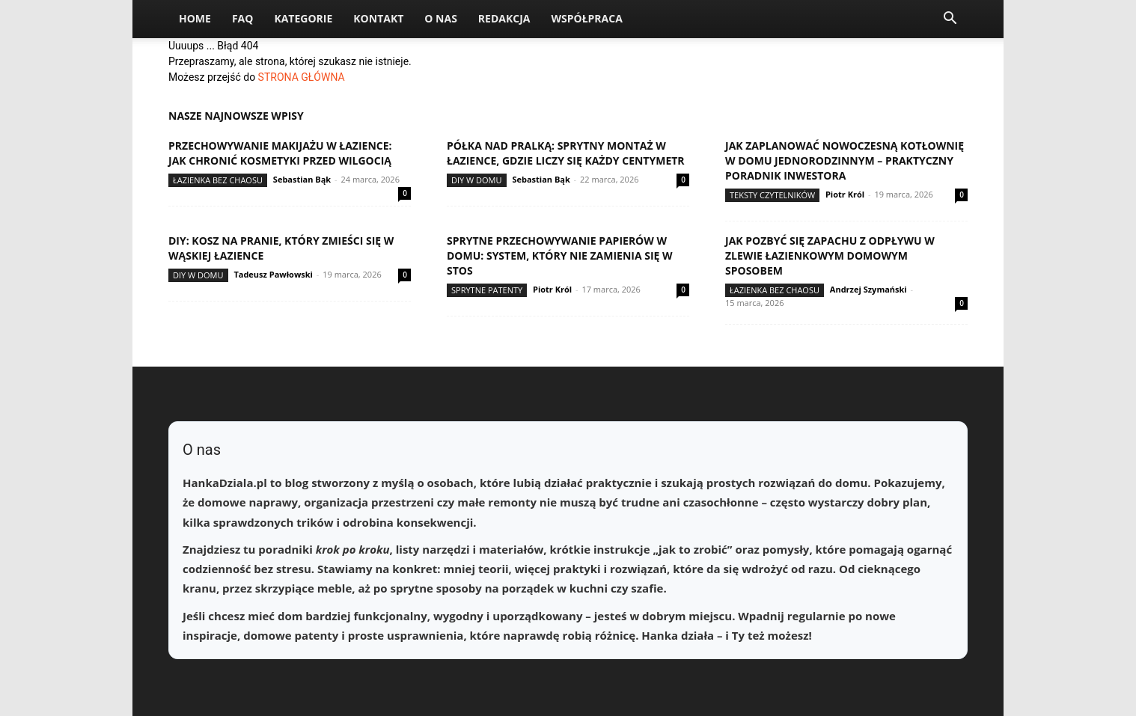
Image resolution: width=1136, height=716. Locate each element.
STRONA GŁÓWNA (301, 77)
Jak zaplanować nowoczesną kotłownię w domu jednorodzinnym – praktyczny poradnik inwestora (844, 160)
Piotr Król (844, 194)
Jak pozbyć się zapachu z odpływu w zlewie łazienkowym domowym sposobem (830, 255)
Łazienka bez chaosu (218, 180)
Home (195, 18)
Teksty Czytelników (772, 195)
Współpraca (586, 18)
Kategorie (303, 18)
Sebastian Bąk (302, 179)
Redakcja (504, 18)
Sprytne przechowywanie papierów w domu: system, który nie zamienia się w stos (560, 255)
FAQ (243, 18)
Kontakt (378, 18)
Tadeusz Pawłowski (273, 274)
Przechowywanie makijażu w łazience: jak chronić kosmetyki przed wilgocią (280, 153)
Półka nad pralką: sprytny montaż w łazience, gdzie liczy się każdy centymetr (566, 153)
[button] (950, 20)
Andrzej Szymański (868, 289)
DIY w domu (476, 180)
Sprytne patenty (486, 290)
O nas (440, 18)
